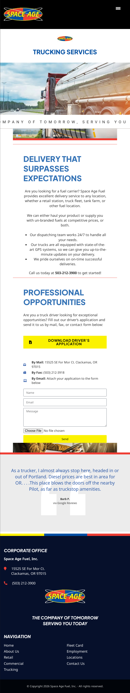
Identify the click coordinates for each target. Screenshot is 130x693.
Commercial (14, 663)
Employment (77, 651)
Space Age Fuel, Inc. (24, 14)
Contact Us (76, 663)
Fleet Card (75, 645)
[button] (8, 489)
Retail (8, 657)
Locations (75, 657)
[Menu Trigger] (118, 8)
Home (9, 645)
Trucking (11, 669)
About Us (11, 651)
